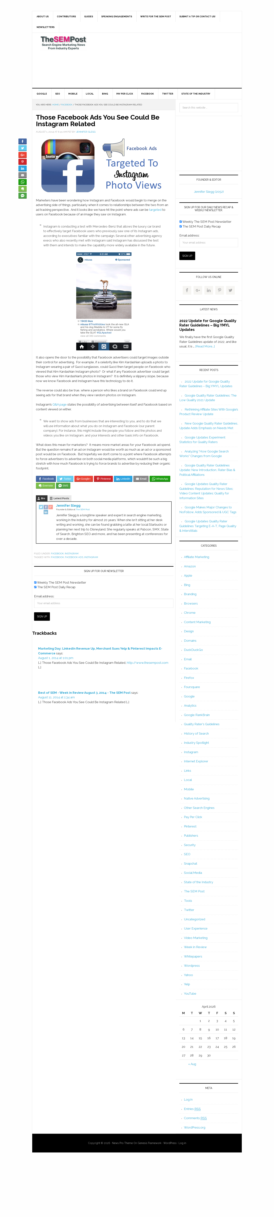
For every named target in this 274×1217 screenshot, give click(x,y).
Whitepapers (193, 956)
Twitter (189, 910)
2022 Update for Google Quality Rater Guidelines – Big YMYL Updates (207, 325)
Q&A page (59, 404)
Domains (190, 640)
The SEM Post (63, 43)
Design (189, 631)
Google (189, 696)
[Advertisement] (164, 60)
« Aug (192, 1064)
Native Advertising (197, 798)
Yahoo (188, 975)
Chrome (190, 612)
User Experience (196, 928)
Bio (43, 498)
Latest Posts (61, 498)
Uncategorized (194, 919)
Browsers (191, 603)
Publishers (191, 835)
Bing (187, 585)
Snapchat (190, 863)
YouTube (190, 993)
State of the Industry (198, 882)
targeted (155, 210)
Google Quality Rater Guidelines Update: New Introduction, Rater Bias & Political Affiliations (207, 470)
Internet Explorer (196, 761)
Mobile (189, 789)
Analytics (190, 705)
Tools (188, 900)
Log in (188, 1099)
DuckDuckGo (193, 650)
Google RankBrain (197, 715)
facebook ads (74, 557)
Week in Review (195, 947)
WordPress (170, 1143)
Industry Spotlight (196, 743)
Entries (192, 1109)
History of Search (196, 733)
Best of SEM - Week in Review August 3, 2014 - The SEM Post (84, 692)
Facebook (57, 553)
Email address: (44, 596)
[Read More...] (205, 346)
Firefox (189, 678)
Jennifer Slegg (68, 505)
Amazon (190, 566)
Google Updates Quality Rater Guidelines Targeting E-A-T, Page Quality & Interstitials (207, 525)
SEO (187, 854)
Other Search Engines (199, 808)
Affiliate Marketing (196, 557)
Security (190, 845)
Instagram (71, 553)
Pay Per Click (193, 817)
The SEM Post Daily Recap (54, 587)
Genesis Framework (149, 1143)
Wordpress (192, 965)
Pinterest (190, 826)
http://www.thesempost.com (147, 663)
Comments (195, 1118)
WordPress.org (194, 1127)
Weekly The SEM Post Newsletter (60, 582)
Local (188, 780)
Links (187, 770)
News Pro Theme (122, 1143)
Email (188, 659)
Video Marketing (196, 938)
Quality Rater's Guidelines (201, 724)
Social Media (193, 873)
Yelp (187, 984)
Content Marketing (197, 622)
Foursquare (192, 687)
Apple (188, 575)
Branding (190, 594)
